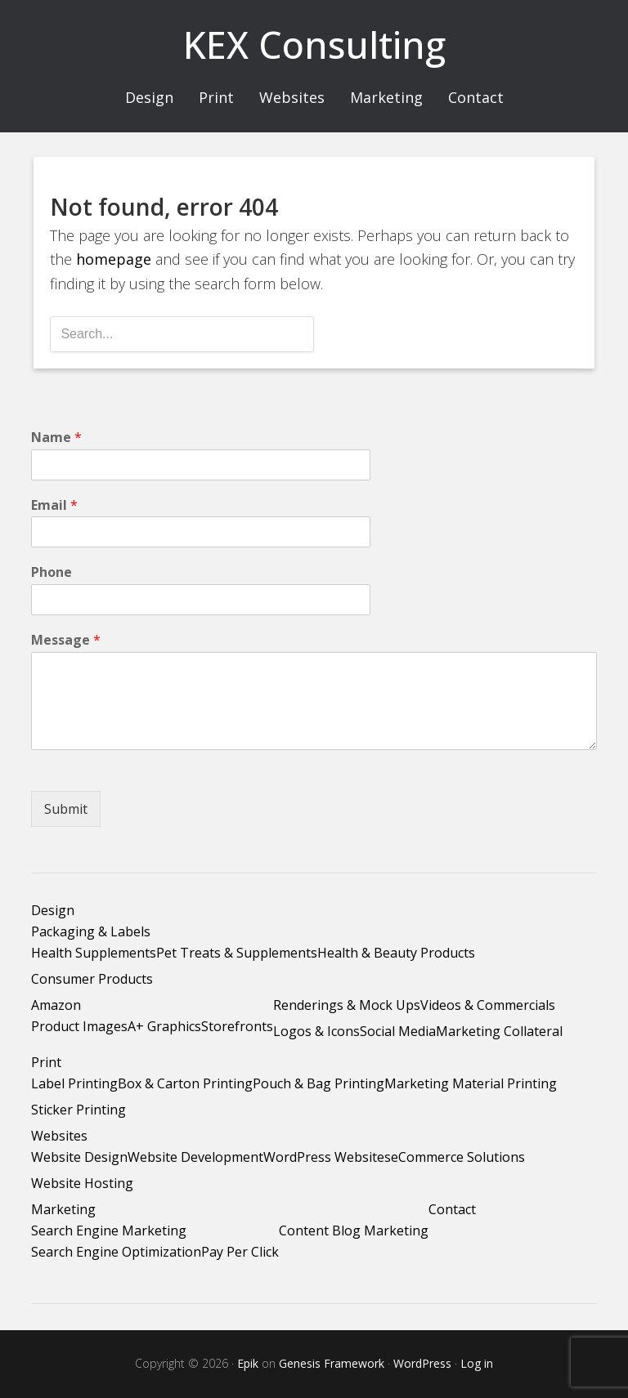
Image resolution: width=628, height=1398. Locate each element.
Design (52, 910)
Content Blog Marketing (353, 1230)
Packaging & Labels (90, 931)
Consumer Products (92, 979)
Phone (51, 572)
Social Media (398, 1031)
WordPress (422, 1363)
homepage (113, 259)
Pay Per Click (240, 1252)
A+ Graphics (164, 1026)
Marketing (63, 1209)
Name (56, 437)
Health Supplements (93, 953)
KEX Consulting (314, 44)
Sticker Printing (78, 1110)
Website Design (79, 1157)
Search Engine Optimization (116, 1252)
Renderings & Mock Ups (346, 1005)
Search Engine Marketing (108, 1230)
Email (54, 505)
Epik (247, 1363)
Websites (59, 1136)
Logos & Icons (316, 1031)
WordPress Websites (327, 1157)
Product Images (79, 1026)
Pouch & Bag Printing (318, 1083)
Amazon (56, 1005)
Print (46, 1062)
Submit (65, 809)
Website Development (195, 1157)
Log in (476, 1363)
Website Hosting (82, 1183)
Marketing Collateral (499, 1031)
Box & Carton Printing (185, 1083)
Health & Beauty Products (396, 953)
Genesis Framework (331, 1363)
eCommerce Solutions (458, 1157)
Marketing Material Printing (470, 1083)
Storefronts (237, 1026)
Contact (452, 1209)
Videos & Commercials (487, 1005)
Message (66, 640)
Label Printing (74, 1083)
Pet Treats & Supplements (236, 953)
